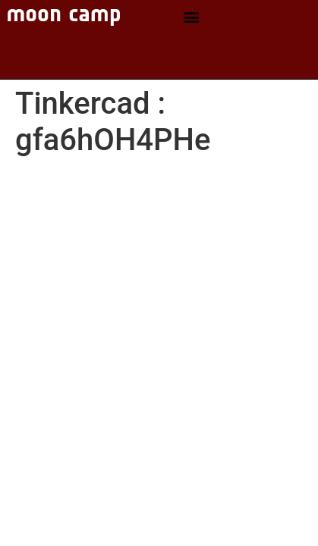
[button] (190, 17)
